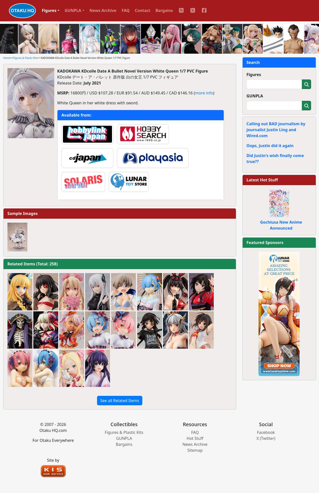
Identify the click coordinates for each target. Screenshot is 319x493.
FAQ (126, 10)
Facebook (266, 432)
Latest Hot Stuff (262, 180)
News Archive (103, 10)
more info (204, 93)
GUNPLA (255, 96)
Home (6, 58)
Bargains (164, 10)
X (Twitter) (266, 438)
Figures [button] (49, 10)
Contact (142, 10)
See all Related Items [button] (119, 400)
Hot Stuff (195, 438)
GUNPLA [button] (73, 10)
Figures (254, 74)
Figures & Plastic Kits (25, 58)
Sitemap (195, 450)
